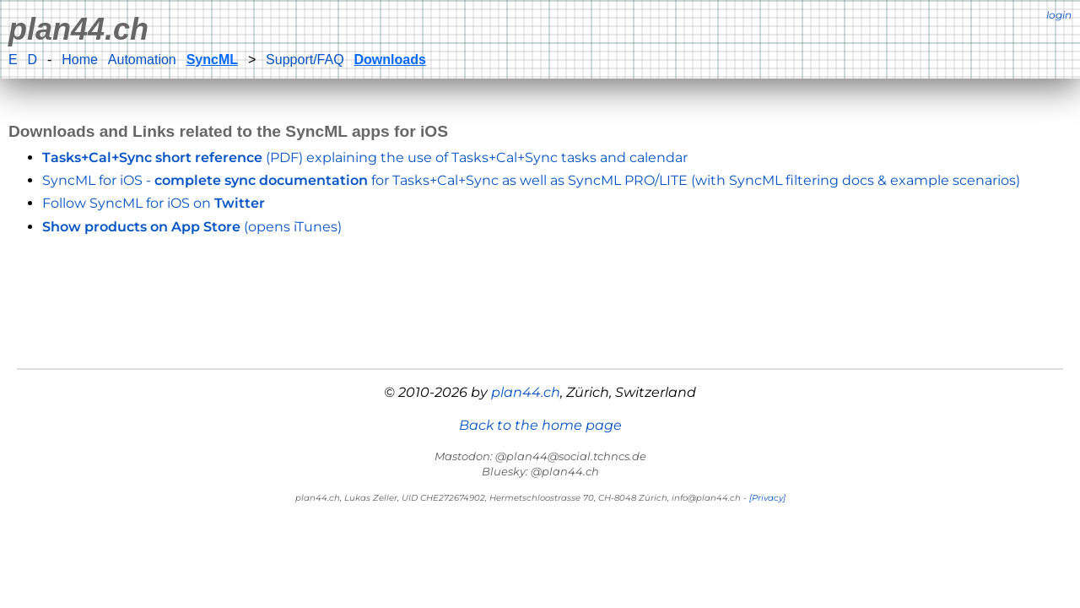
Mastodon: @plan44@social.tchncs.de (540, 456)
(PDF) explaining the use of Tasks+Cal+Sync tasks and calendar (365, 157)
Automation (142, 59)
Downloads (390, 59)
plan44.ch (78, 29)
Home (80, 59)
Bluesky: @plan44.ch (540, 471)
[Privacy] (767, 497)
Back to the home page (540, 425)
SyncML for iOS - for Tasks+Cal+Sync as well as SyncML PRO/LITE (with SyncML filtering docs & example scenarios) (531, 180)
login (1059, 14)
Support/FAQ (305, 59)
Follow (153, 203)
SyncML (212, 59)
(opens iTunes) (192, 227)
